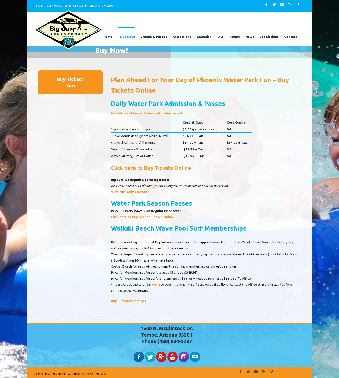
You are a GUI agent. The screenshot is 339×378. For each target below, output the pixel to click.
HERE (156, 284)
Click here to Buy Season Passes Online (142, 217)
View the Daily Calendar (130, 192)
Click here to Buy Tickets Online (151, 168)
